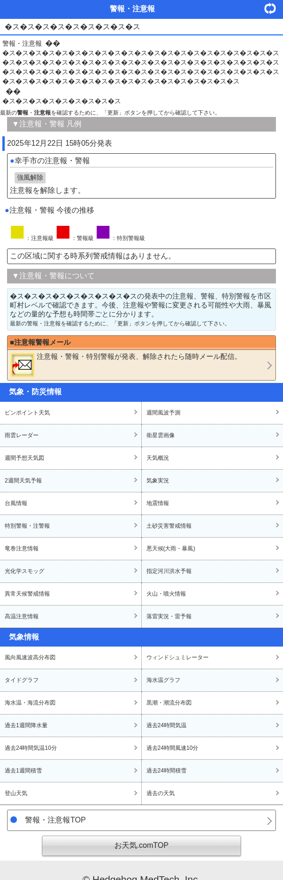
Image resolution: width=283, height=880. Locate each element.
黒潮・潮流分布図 (169, 702)
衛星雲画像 (160, 435)
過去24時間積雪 (166, 770)
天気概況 (157, 458)
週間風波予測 (163, 412)
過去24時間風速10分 (172, 748)
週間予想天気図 (24, 458)
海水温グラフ (163, 680)
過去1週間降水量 (26, 725)
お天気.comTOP (141, 845)
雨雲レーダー (22, 435)
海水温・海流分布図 (30, 702)
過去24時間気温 (166, 725)
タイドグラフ (22, 680)
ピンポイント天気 (27, 412)
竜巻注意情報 (22, 548)
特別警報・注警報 (27, 526)
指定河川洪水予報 (169, 571)
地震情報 (157, 503)
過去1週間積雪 (23, 770)
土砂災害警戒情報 (169, 526)
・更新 (273, 8)
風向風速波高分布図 (30, 657)
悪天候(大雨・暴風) (170, 548)
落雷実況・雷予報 (169, 616)
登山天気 (16, 793)
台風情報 (16, 503)
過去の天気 (160, 793)
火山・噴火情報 (166, 593)
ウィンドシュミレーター (177, 657)
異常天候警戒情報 (27, 593)
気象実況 (157, 480)
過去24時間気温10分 (31, 748)
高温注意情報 (22, 616)
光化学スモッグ (24, 571)
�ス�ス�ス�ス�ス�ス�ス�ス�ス (61, 101)
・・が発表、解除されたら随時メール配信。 (126, 364)
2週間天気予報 (23, 480)
